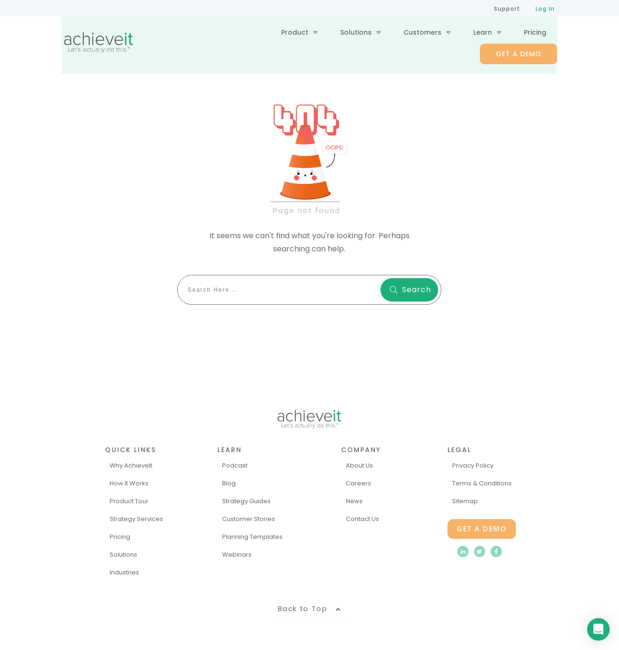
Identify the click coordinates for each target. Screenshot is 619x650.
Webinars (237, 553)
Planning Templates (252, 536)
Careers (358, 482)
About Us (359, 465)
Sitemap (465, 500)
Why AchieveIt (131, 465)
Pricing (120, 536)
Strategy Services (136, 518)
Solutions (123, 553)
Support (507, 9)
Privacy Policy (472, 465)
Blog (229, 482)
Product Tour (129, 500)
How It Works (129, 482)
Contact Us (362, 518)
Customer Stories (248, 518)
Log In (545, 9)
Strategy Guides (246, 500)
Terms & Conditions (482, 482)
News (354, 500)
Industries (124, 571)
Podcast (234, 465)
